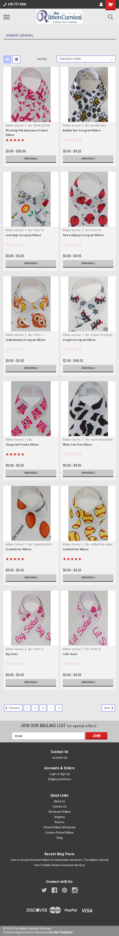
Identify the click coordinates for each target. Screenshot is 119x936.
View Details (31, 158)
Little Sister (70, 654)
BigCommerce (24, 932)
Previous (12, 708)
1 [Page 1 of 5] (27, 708)
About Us (59, 801)
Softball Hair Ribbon (75, 549)
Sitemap (45, 928)
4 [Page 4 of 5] (51, 708)
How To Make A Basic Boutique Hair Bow (59, 865)
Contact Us (59, 806)
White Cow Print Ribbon (77, 444)
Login (53, 774)
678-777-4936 (14, 4)
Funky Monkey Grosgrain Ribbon (25, 340)
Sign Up (64, 774)
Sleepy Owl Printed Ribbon (22, 444)
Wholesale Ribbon (59, 811)
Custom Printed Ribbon (59, 832)
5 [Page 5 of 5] (59, 708)
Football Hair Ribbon (18, 549)
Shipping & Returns (59, 779)
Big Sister (12, 654)
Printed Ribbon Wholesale (60, 827)
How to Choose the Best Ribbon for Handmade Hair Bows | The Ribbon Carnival (60, 860)
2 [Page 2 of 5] (35, 708)
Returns (59, 822)
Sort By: (42, 59)
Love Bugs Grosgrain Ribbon (23, 235)
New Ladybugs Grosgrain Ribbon (83, 235)
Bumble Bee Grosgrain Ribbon (81, 130)
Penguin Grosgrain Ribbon (79, 340)
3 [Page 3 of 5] (43, 708)
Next (109, 708)
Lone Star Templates (60, 932)
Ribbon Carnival (15, 125)
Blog (59, 837)
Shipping (59, 817)
